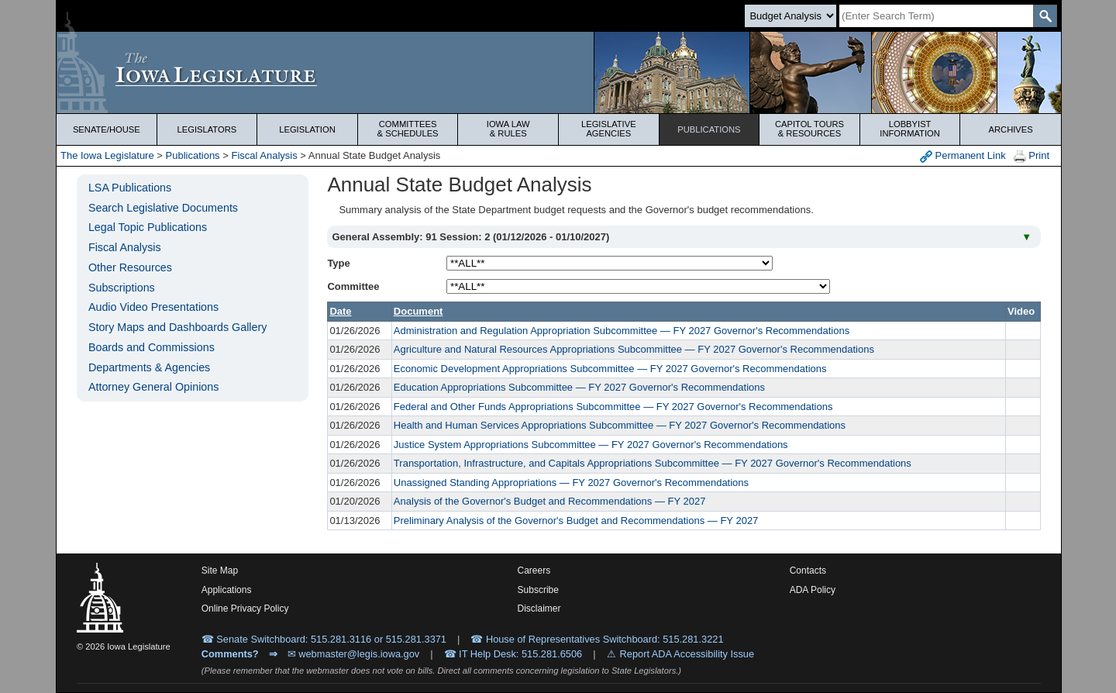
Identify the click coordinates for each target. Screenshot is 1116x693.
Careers (534, 570)
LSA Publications (129, 187)
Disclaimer (539, 608)
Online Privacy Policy (245, 608)
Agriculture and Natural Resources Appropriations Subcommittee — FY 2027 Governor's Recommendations (634, 349)
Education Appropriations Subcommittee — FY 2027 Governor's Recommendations (579, 387)
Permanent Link (963, 156)
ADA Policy (812, 589)
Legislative (609, 128)
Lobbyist (910, 128)
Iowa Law (508, 128)
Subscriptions (121, 287)
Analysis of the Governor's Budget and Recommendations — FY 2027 (550, 501)
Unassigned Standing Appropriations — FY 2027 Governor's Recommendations (571, 482)
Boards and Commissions (151, 347)
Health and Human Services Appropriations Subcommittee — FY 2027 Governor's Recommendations (620, 425)
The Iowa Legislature (107, 155)
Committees (408, 128)
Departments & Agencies (149, 367)
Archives (1011, 129)
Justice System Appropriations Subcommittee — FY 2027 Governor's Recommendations (591, 444)
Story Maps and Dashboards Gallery (177, 327)
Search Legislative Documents (163, 208)
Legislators (207, 129)
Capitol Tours (809, 128)
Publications (708, 129)
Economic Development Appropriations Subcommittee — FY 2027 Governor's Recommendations (610, 368)
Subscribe (538, 589)
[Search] (936, 16)
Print (1031, 156)
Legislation (307, 129)
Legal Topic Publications (147, 227)
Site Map (220, 570)
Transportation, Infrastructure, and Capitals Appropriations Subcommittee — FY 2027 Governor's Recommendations (652, 463)
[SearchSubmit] (1045, 16)
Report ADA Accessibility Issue (687, 654)
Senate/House (106, 129)
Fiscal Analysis (264, 155)
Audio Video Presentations (153, 307)
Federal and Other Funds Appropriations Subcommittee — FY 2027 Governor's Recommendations (613, 406)
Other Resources (130, 267)
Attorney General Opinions (153, 387)
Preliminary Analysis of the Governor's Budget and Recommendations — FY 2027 (576, 520)
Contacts (808, 570)
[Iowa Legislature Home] (559, 72)
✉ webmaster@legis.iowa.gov (354, 654)
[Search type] (790, 16)
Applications (227, 589)
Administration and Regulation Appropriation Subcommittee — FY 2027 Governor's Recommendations (621, 330)
